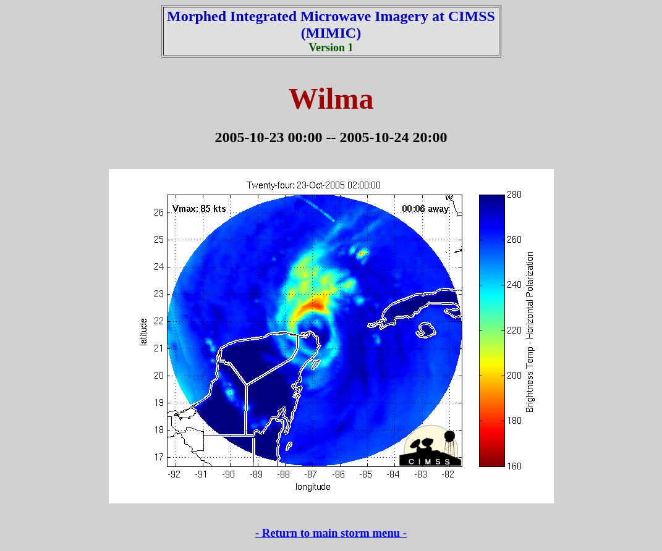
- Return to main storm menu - (331, 532)
